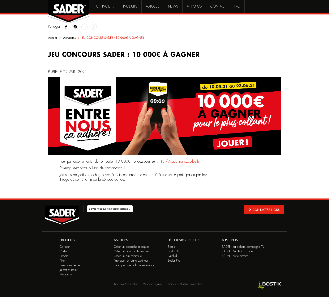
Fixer (62, 260)
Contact (218, 6)
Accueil (52, 37)
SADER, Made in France (237, 251)
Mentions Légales (152, 284)
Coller (63, 251)
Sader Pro (174, 260)
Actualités (69, 37)
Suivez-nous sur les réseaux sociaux (109, 209)
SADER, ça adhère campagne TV (243, 246)
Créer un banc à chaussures (131, 251)
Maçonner (66, 274)
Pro (237, 6)
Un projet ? (105, 6)
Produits (130, 6)
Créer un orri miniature (128, 256)
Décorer (64, 256)
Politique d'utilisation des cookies (184, 284)
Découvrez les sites (184, 240)
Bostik (171, 246)
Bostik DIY (174, 251)
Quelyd (172, 256)
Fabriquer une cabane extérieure (134, 265)
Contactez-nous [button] (264, 209)
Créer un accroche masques (131, 246)
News (173, 6)
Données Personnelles (126, 284)
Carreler (65, 246)
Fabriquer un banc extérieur (131, 260)
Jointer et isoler (68, 269)
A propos (194, 6)
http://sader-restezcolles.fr (179, 161)
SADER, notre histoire (235, 256)
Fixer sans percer (70, 265)
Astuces (152, 6)
